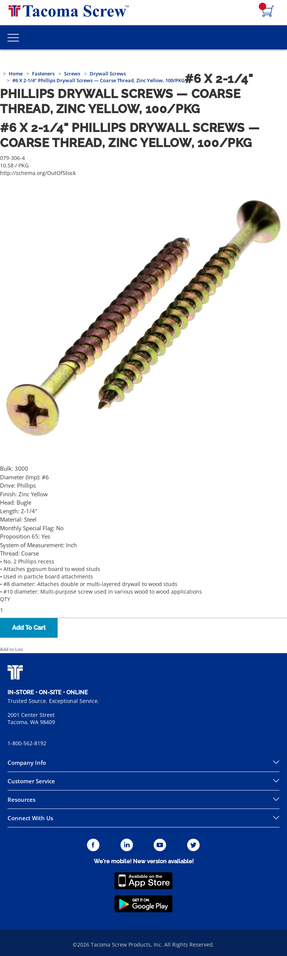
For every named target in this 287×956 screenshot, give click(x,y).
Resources (21, 799)
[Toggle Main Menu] (13, 37)
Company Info (27, 762)
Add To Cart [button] (29, 627)
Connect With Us (30, 818)
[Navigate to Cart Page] (268, 11)
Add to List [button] (11, 649)
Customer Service (31, 781)
